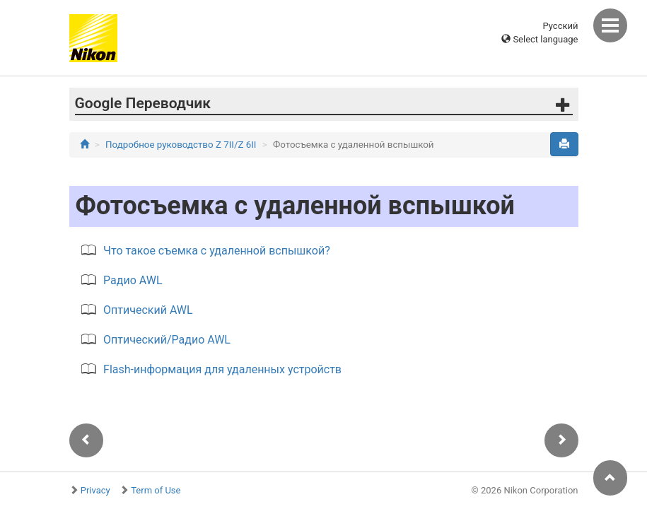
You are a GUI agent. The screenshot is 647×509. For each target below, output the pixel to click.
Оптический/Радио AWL (167, 339)
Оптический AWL (148, 310)
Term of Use (155, 490)
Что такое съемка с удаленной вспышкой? (216, 250)
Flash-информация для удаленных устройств (222, 369)
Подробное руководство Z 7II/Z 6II (180, 144)
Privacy (95, 490)
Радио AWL (132, 280)
